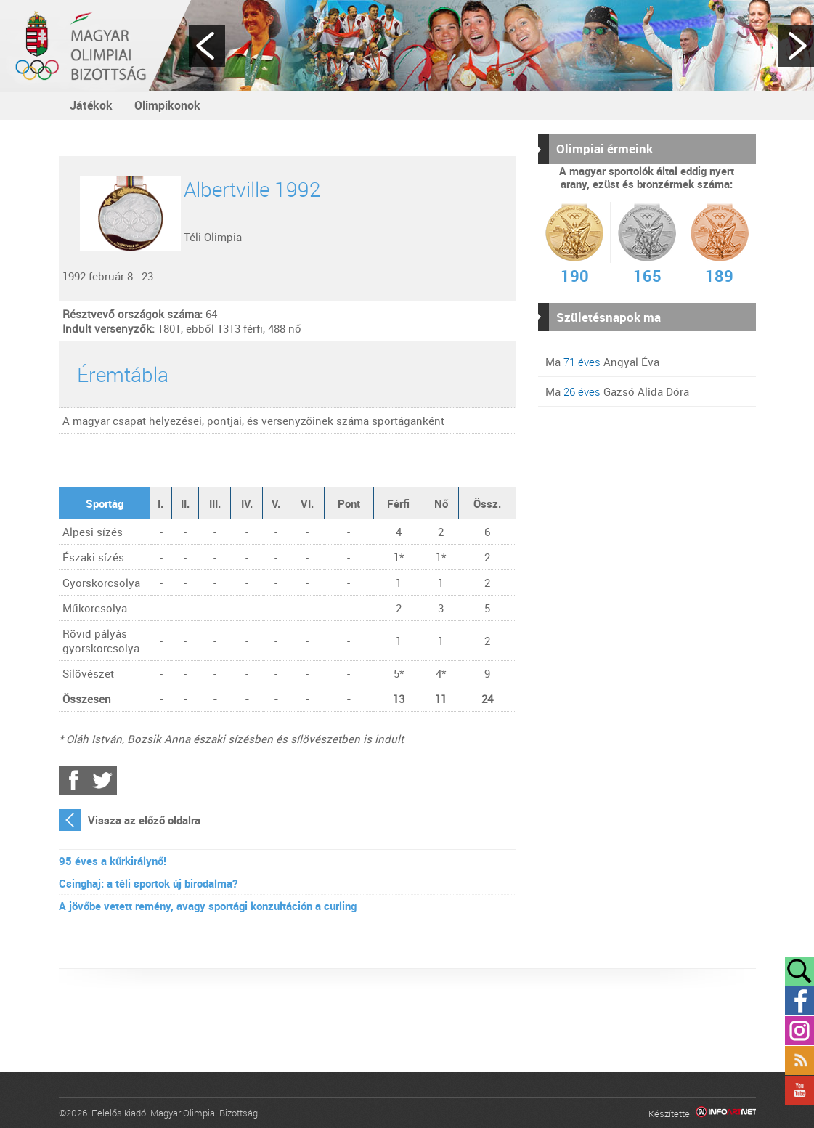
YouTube (799, 1090)
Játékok (91, 105)
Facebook (73, 780)
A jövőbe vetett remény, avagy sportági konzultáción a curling (208, 905)
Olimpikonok (167, 105)
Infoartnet (726, 1113)
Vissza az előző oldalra (144, 820)
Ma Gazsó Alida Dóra (617, 391)
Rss (799, 1060)
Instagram (799, 1030)
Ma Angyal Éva (602, 361)
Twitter (102, 780)
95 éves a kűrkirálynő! (112, 860)
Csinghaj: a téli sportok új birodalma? (148, 883)
